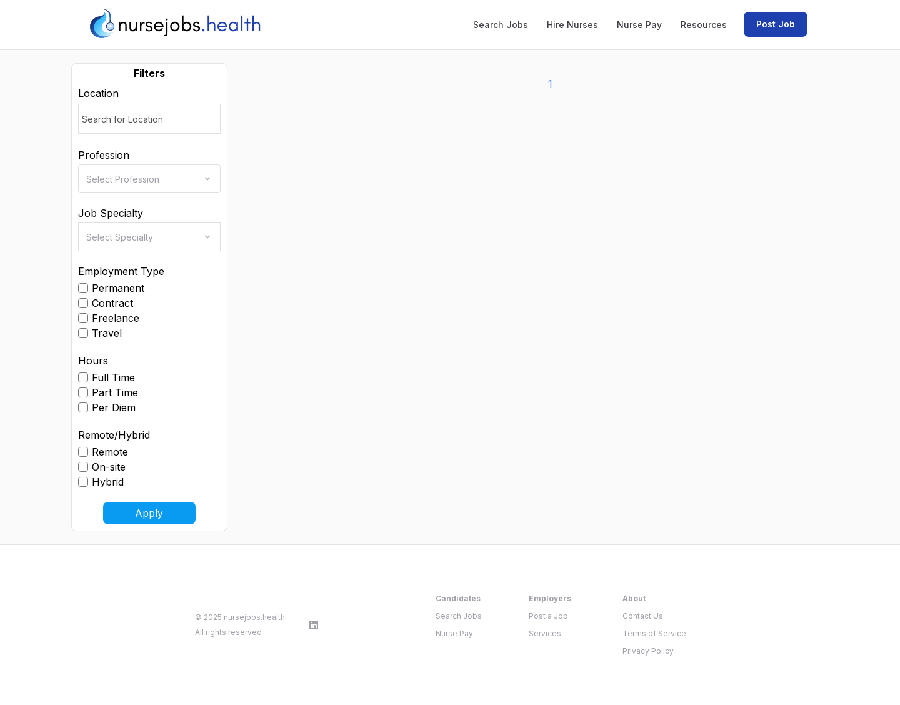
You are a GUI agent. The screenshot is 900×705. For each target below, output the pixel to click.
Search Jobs (500, 24)
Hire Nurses (572, 24)
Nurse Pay (639, 24)
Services (545, 633)
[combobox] (153, 178)
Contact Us (642, 616)
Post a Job (548, 616)
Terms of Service (654, 633)
